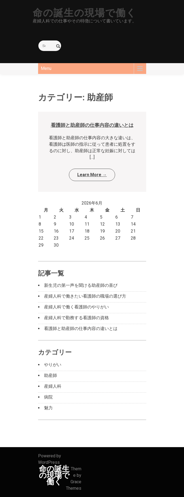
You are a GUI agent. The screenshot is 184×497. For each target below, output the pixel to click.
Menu (46, 68)
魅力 (48, 407)
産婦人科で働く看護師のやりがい (76, 306)
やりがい (52, 364)
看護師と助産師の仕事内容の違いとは (92, 125)
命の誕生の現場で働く (84, 13)
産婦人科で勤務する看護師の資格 (76, 317)
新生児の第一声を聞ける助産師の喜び (81, 285)
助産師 (50, 375)
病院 (48, 397)
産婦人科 (52, 386)
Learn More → (92, 174)
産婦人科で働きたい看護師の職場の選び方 (85, 296)
